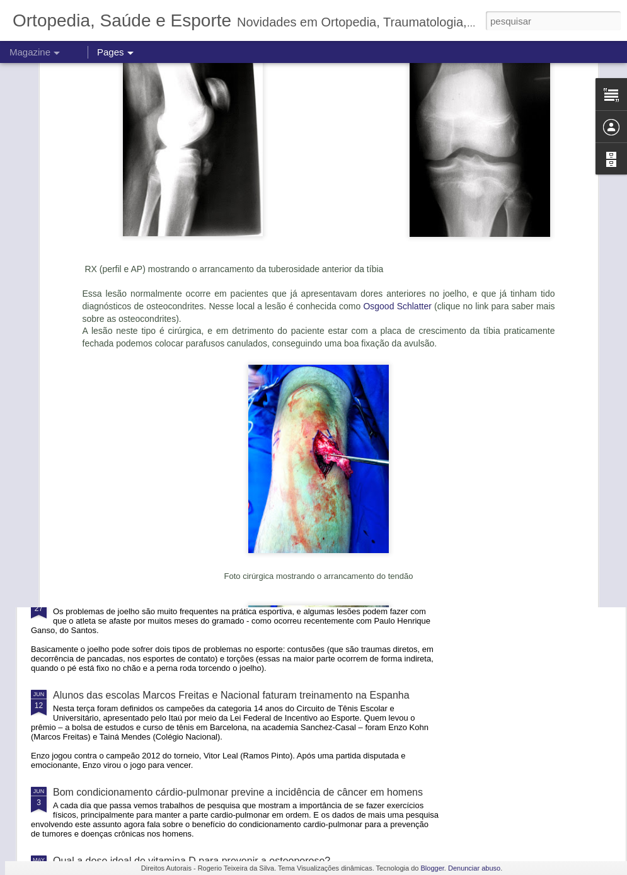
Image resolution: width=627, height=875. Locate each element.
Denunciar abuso (474, 868)
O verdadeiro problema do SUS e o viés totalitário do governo (190, 460)
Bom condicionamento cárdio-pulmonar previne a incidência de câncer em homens (238, 792)
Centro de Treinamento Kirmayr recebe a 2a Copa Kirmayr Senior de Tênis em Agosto (245, 539)
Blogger (432, 868)
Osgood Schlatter (397, 149)
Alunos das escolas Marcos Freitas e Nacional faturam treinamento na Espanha (231, 695)
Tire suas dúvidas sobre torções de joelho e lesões (166, 598)
